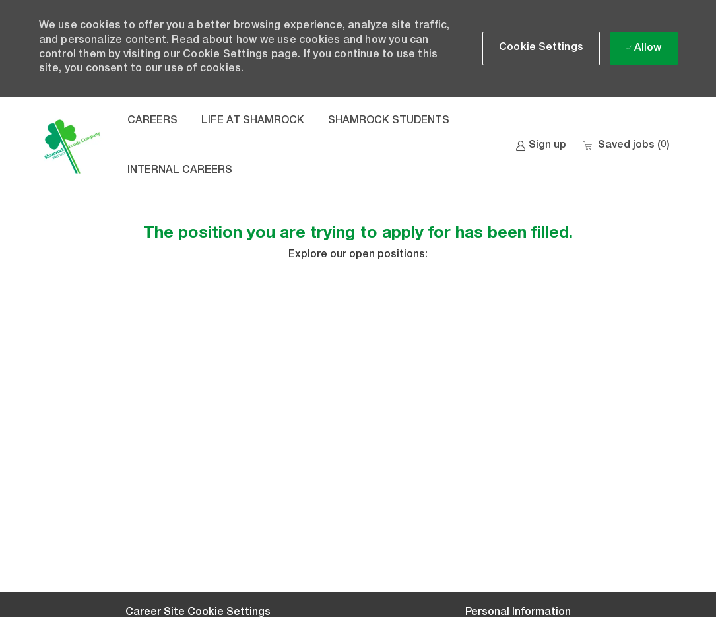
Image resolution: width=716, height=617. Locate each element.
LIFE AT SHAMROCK (252, 121)
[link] (540, 146)
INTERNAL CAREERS (179, 171)
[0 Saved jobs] (626, 146)
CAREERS (152, 121)
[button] (541, 48)
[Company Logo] (72, 146)
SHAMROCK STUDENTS (388, 121)
